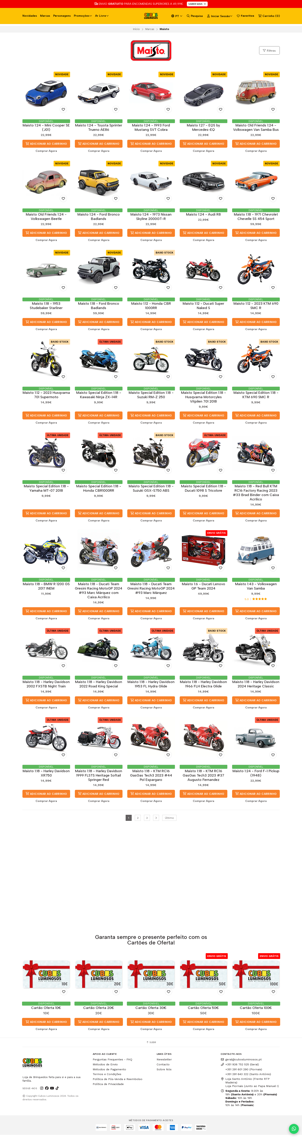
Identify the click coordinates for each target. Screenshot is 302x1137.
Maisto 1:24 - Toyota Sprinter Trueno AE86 (98, 127)
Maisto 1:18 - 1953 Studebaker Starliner (46, 306)
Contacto (163, 1066)
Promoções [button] (83, 15)
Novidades (29, 15)
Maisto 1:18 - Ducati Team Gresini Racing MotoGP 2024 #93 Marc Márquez (151, 590)
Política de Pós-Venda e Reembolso (117, 1081)
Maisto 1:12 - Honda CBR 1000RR (151, 306)
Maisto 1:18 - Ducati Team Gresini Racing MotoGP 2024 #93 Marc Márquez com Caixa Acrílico (98, 592)
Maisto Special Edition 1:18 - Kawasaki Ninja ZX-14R (98, 396)
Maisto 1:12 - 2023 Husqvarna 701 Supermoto (46, 396)
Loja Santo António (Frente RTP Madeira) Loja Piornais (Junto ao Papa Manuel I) (250, 1084)
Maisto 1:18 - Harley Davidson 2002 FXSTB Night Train (46, 686)
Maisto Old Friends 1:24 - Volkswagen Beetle (46, 217)
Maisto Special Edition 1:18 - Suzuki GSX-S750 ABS (151, 490)
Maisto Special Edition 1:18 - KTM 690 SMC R (255, 396)
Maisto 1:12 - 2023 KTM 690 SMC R (255, 306)
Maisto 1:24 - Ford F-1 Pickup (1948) (256, 776)
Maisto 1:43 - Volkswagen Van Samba (256, 588)
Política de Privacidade (108, 1086)
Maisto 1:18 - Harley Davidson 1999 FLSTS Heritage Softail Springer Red (98, 778)
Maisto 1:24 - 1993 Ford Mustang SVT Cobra (151, 127)
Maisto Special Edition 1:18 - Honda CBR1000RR (98, 490)
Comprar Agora (46, 151)
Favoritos (245, 15)
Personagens (62, 15)
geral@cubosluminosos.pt (241, 1061)
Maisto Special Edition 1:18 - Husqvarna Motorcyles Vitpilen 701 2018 (203, 398)
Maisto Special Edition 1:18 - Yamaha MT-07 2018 (46, 490)
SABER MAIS (197, 4)
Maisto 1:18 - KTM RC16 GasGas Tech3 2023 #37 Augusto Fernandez (203, 778)
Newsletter (164, 1061)
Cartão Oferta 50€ (203, 1010)
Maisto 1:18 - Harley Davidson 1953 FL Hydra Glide (151, 686)
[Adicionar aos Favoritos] (63, 109)
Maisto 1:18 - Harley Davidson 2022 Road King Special (98, 686)
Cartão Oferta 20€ (98, 1010)
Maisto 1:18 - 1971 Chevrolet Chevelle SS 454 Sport (256, 217)
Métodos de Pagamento (109, 1071)
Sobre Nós (164, 1071)
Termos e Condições (107, 1076)
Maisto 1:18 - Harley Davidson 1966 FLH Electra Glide (203, 686)
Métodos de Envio (105, 1066)
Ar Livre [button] (102, 15)
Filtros (269, 50)
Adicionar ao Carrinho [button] (46, 143)
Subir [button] (151, 1044)
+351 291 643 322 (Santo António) (248, 1076)
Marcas (45, 15)
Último (169, 821)
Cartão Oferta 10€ (46, 1010)
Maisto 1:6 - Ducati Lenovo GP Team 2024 (203, 588)
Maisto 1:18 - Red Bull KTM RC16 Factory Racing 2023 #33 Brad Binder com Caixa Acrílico (256, 494)
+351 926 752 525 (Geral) (240, 1066)
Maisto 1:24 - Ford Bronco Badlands (98, 217)
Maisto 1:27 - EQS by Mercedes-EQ (203, 127)
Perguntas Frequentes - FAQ (112, 1061)
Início (136, 29)
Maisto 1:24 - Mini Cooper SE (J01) (46, 127)
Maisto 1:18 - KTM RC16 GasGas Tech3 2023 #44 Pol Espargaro (151, 778)
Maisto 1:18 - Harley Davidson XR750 (46, 776)
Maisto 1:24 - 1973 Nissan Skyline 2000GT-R (151, 217)
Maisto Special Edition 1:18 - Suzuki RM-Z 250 (151, 396)
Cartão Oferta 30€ (151, 1010)
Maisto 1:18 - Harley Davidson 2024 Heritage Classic (255, 686)
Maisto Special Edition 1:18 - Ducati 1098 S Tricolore (203, 490)
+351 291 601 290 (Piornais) (243, 1071)
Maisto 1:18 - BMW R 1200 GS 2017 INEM (46, 588)
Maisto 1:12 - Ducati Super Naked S (203, 306)
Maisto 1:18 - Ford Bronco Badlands (98, 306)
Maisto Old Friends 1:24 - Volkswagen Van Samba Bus (256, 127)
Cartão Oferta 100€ (256, 1010)
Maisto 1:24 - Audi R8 (203, 215)
